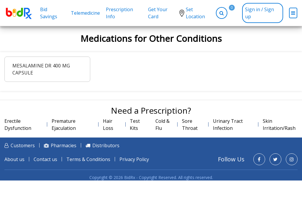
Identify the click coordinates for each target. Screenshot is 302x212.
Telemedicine (85, 13)
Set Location (195, 13)
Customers (23, 145)
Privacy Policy (134, 159)
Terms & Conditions (88, 159)
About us (14, 159)
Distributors (105, 145)
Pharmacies (63, 145)
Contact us (45, 159)
